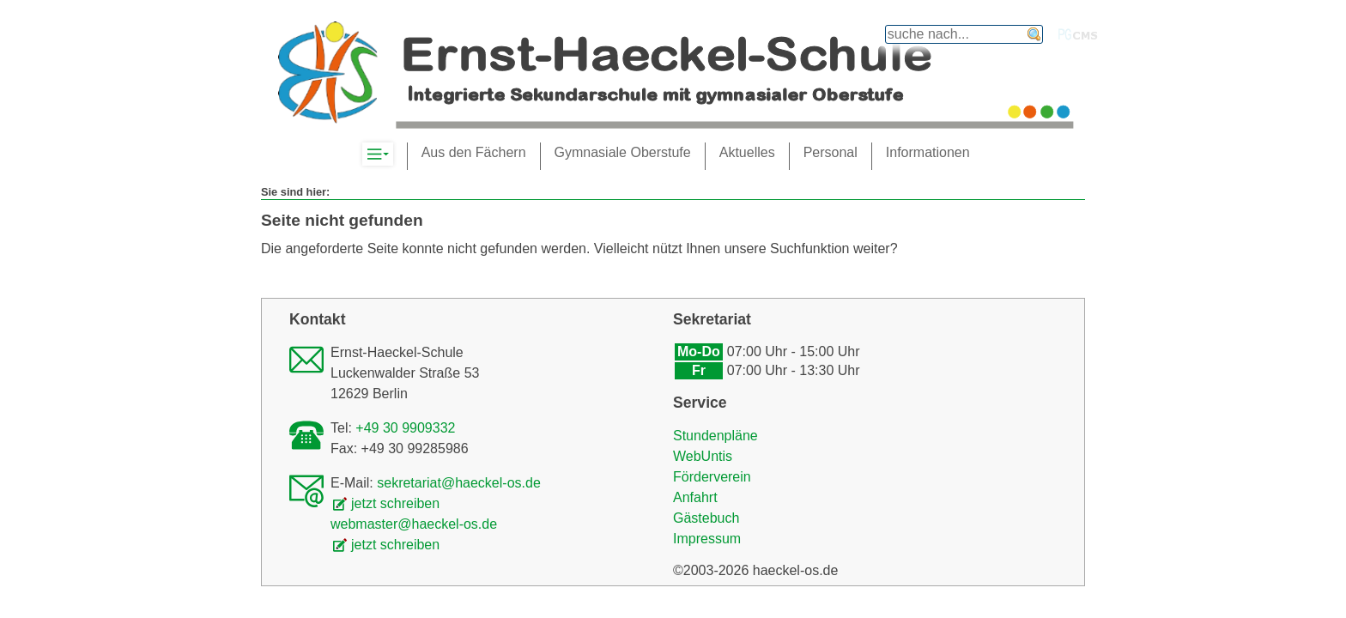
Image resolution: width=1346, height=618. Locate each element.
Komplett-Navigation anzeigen (392, 154)
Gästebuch (706, 518)
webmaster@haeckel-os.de (413, 524)
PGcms (1078, 34)
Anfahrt (695, 497)
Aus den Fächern (473, 152)
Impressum (707, 538)
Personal (830, 152)
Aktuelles (747, 152)
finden (1034, 34)
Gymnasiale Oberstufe (623, 152)
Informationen (928, 152)
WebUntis (702, 456)
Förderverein (712, 477)
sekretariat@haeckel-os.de (459, 483)
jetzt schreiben (395, 503)
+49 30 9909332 (405, 428)
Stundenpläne (715, 435)
